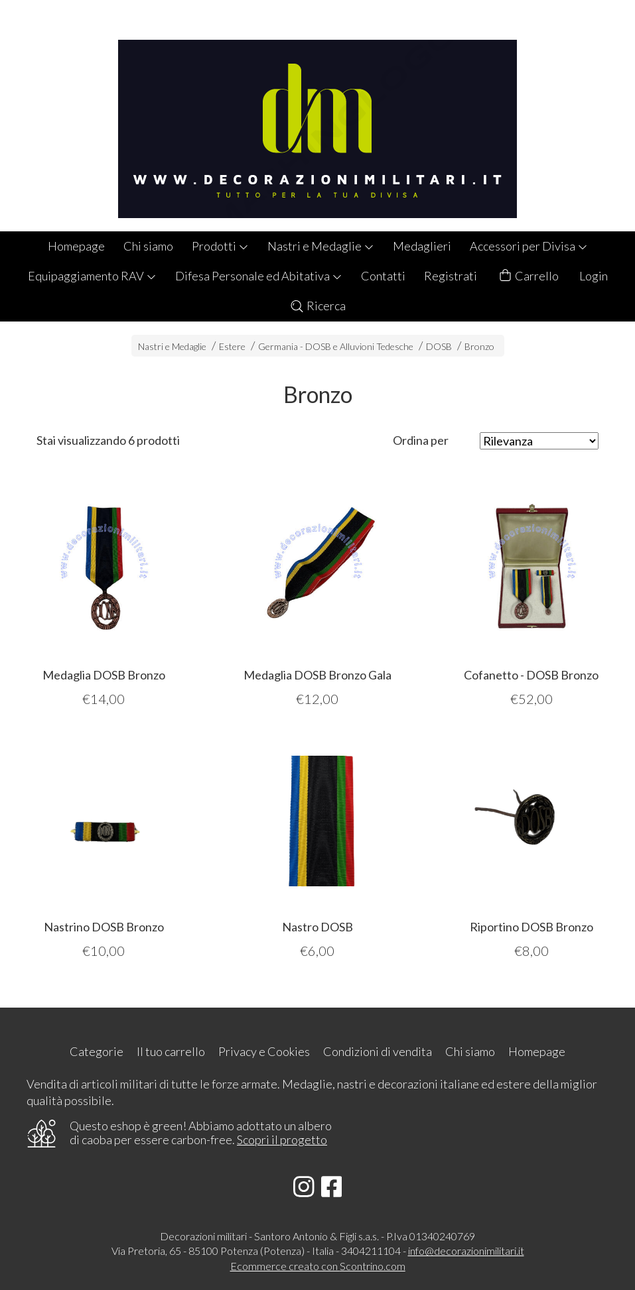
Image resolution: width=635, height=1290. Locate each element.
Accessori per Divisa (529, 246)
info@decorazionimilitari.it (466, 1250)
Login (593, 275)
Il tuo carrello (171, 1051)
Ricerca (317, 305)
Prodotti (220, 246)
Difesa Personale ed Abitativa (258, 275)
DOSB (439, 346)
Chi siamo (148, 246)
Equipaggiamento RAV (92, 275)
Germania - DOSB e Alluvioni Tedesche (335, 346)
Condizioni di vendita (377, 1051)
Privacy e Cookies (264, 1051)
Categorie (96, 1051)
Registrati (450, 275)
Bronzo (479, 346)
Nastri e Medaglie (320, 246)
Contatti (383, 275)
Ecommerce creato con (317, 1266)
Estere (232, 346)
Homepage (76, 246)
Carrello (528, 276)
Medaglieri (422, 246)
